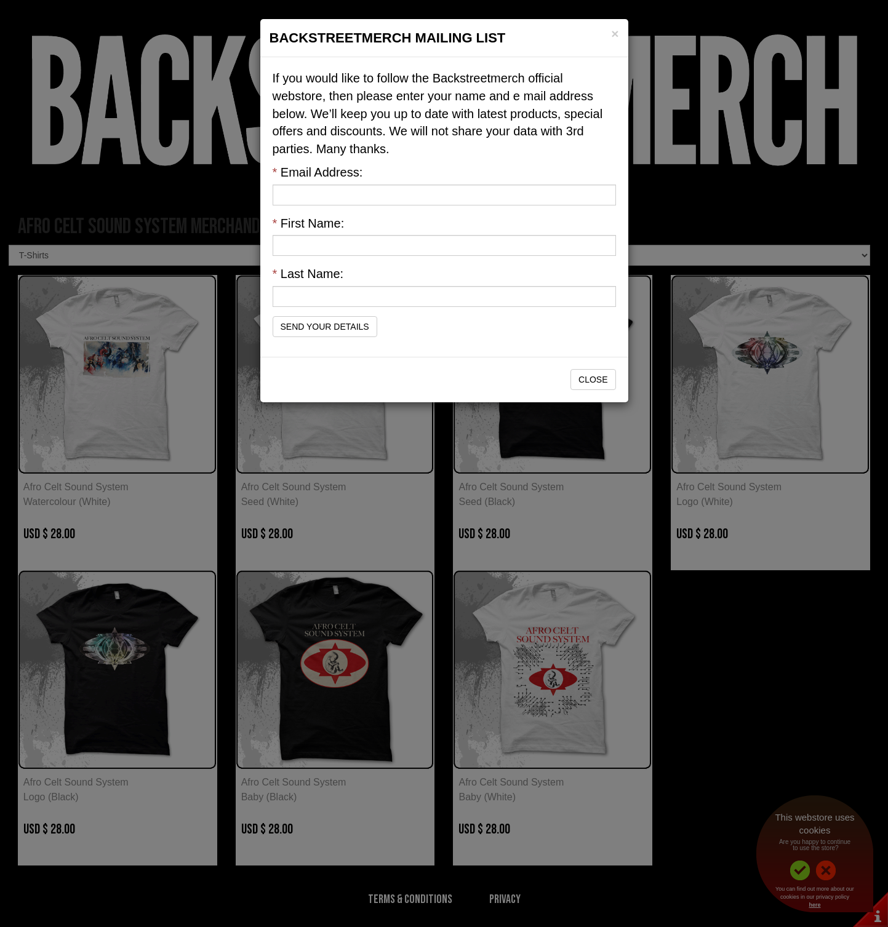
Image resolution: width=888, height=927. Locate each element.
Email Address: (318, 172)
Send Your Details (325, 327)
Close (592, 379)
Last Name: (308, 273)
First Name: (309, 223)
